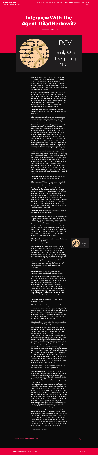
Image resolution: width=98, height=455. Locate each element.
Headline (41, 12)
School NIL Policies (68, 2)
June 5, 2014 (56, 29)
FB (82, 4)
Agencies (48, 2)
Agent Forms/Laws (57, 2)
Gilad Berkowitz (44, 429)
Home (38, 2)
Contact (87, 4)
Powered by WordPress (35, 451)
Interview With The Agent (52, 12)
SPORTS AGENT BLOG (10, 2)
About (42, 2)
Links (82, 2)
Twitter (87, 2)
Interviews (77, 2)
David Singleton (36, 429)
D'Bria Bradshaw (46, 29)
